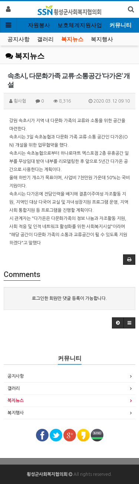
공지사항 (18, 39)
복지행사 (102, 39)
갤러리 (45, 39)
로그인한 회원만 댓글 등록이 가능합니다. (69, 298)
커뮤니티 (120, 25)
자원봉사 (39, 25)
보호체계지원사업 (79, 25)
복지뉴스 (72, 39)
